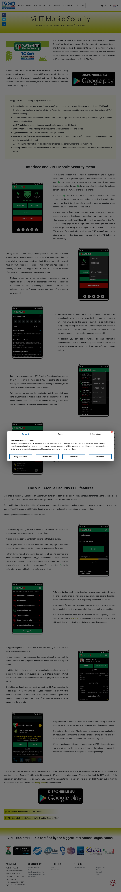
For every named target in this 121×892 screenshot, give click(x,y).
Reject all (100, 457)
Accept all (74, 457)
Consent (25, 434)
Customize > (47, 457)
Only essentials (20, 457)
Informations (95, 434)
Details (60, 434)
